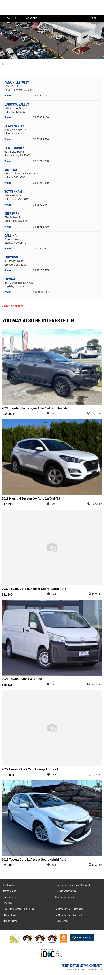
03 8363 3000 (41, 226)
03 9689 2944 (41, 204)
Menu (97, 17)
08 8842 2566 (41, 139)
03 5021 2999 (41, 182)
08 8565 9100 (41, 117)
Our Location (9, 885)
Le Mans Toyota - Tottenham (69, 909)
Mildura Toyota (10, 915)
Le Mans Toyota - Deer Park (68, 915)
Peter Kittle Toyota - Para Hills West (72, 885)
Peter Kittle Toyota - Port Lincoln (18, 909)
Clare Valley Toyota (64, 897)
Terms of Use (9, 891)
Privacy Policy (10, 897)
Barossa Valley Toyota (66, 891)
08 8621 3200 (41, 161)
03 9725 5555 (41, 270)
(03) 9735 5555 (41, 292)
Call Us (8, 18)
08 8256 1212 (41, 95)
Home (5, 64)
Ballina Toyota (62, 921)
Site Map (7, 903)
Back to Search (14, 306)
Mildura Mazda (10, 921)
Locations (28, 18)
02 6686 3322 (41, 248)
